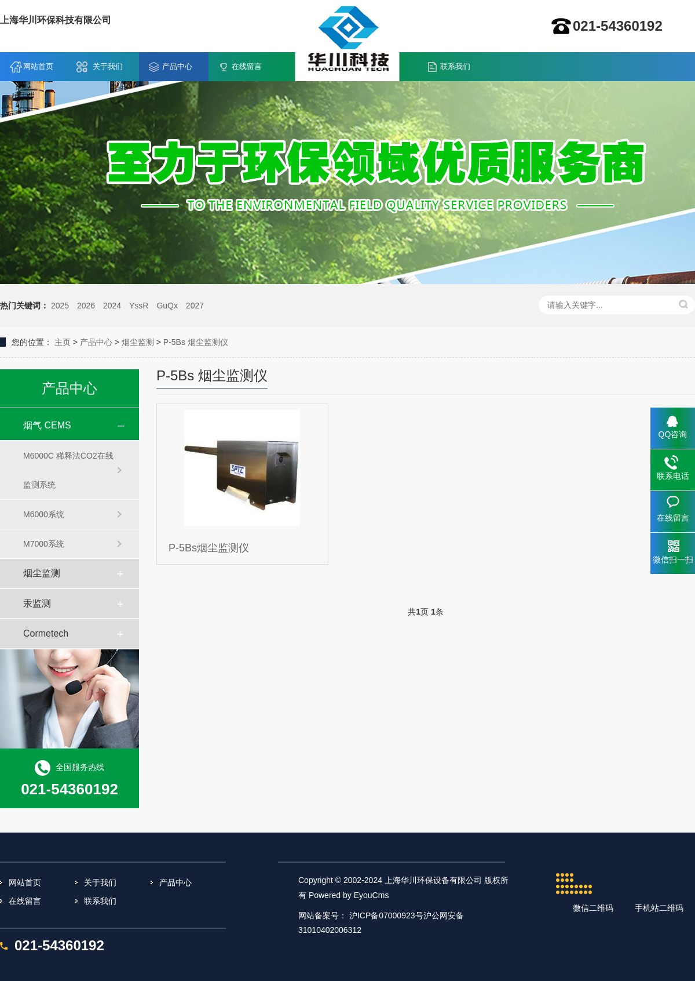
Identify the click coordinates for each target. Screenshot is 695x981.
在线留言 (247, 66)
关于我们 (108, 66)
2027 (195, 305)
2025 (60, 305)
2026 (86, 305)
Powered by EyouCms (347, 895)
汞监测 (37, 603)
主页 (62, 342)
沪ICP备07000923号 (386, 915)
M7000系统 (43, 543)
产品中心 (177, 66)
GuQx (167, 305)
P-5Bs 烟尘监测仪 (195, 342)
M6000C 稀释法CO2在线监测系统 (68, 470)
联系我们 (455, 66)
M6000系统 (43, 514)
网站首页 (38, 66)
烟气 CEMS (47, 425)
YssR (138, 305)
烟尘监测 (138, 342)
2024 (112, 305)
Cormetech (45, 633)
